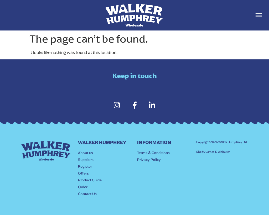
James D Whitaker (218, 151)
